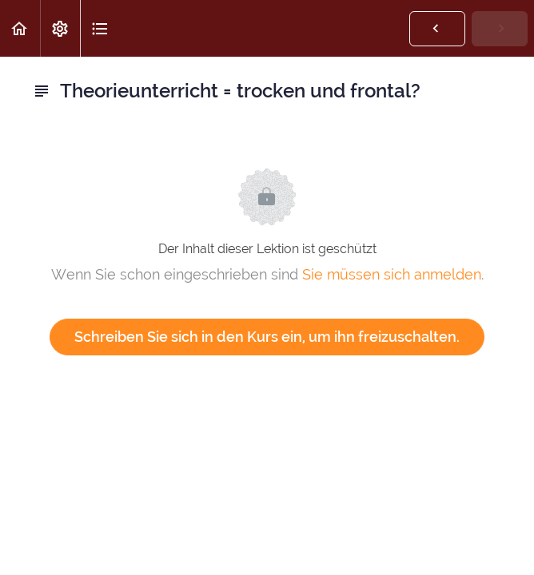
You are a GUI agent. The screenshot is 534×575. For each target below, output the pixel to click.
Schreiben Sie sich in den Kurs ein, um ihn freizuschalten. (267, 336)
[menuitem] (60, 28)
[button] (20, 28)
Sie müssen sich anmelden (391, 274)
